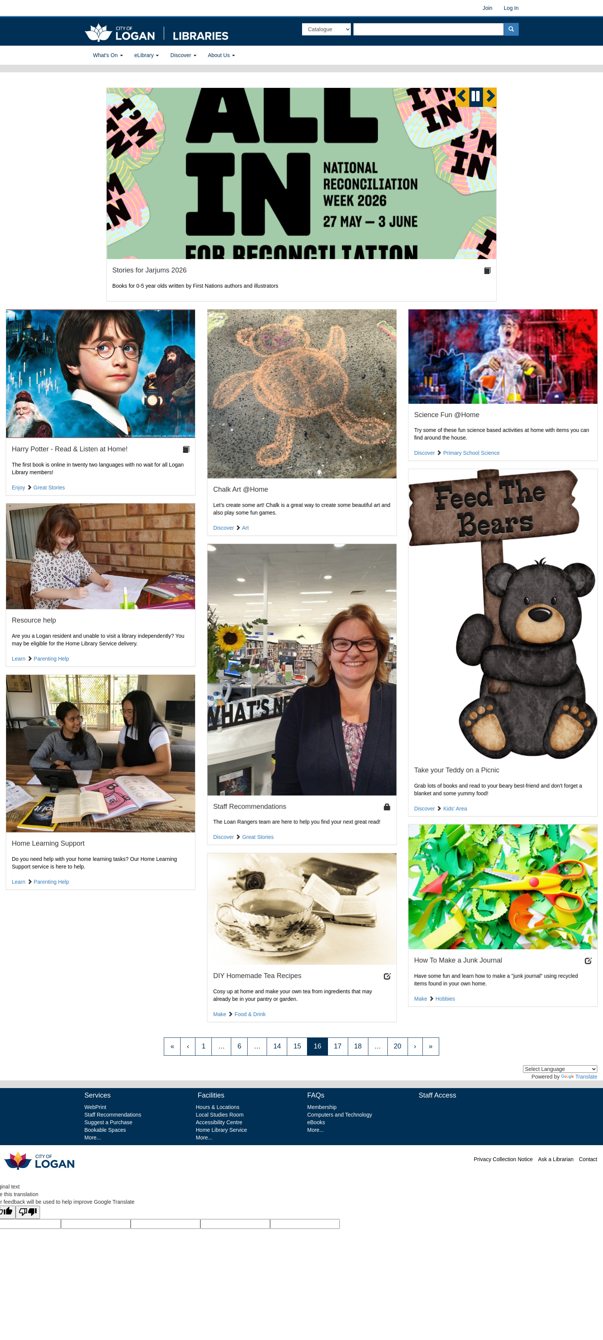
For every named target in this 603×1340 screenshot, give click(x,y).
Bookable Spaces (105, 1130)
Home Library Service (221, 1130)
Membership (322, 1107)
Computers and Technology (339, 1115)
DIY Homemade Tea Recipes (257, 971)
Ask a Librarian (555, 1159)
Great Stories (49, 487)
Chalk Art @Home (240, 489)
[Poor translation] (28, 1212)
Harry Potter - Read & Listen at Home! (70, 449)
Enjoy (18, 487)
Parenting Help (51, 657)
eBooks (316, 1122)
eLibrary (146, 55)
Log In (511, 8)
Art (245, 528)
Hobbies (444, 995)
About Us (221, 55)
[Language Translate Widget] (560, 1069)
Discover (183, 55)
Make (420, 995)
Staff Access (437, 1095)
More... (93, 1137)
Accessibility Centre (219, 1122)
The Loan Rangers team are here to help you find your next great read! (296, 820)
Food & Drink (249, 1010)
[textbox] (428, 29)
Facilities (210, 1095)
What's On (108, 55)
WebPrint (95, 1107)
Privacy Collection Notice (503, 1159)
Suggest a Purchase (109, 1122)
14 (277, 1046)
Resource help (34, 619)
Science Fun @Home (446, 415)
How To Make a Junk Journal (458, 957)
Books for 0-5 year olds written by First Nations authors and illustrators (195, 286)
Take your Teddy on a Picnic (456, 769)
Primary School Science (471, 453)
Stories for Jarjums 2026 (149, 270)
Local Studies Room (219, 1115)
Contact (588, 1159)
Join (488, 8)
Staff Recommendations (249, 804)
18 (358, 1046)
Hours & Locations (217, 1107)
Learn (19, 657)
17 (338, 1046)
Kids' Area (455, 808)
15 (297, 1046)
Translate (579, 1077)
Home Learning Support (48, 840)
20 (397, 1046)
